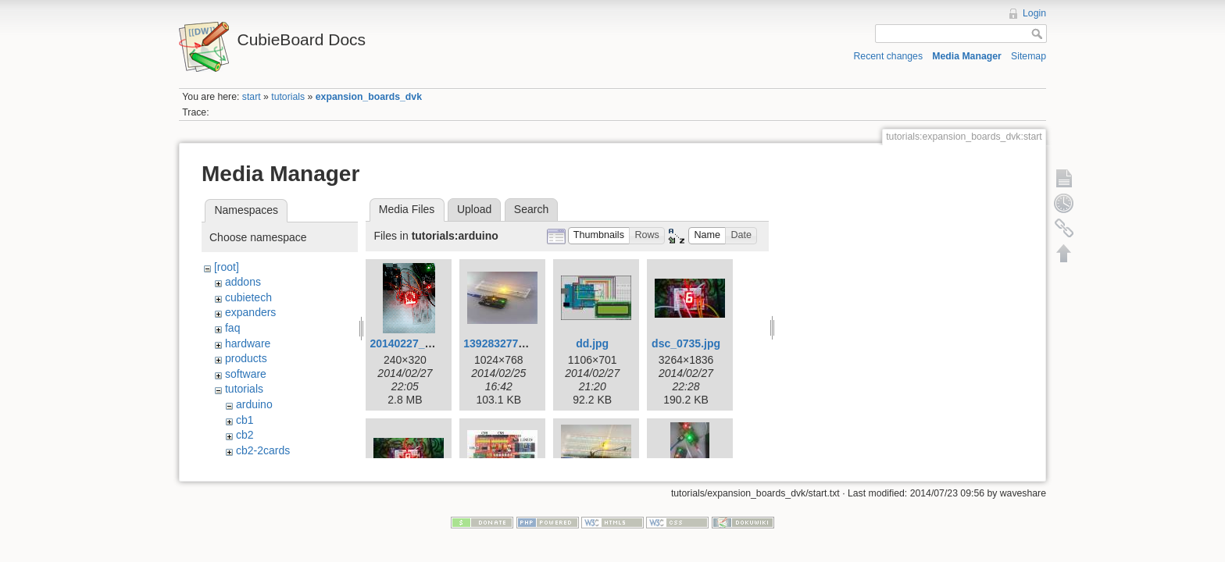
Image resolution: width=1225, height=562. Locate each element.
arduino (254, 404)
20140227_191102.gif (423, 343)
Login (1034, 13)
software (245, 374)
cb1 (245, 420)
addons (243, 282)
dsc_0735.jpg (686, 343)
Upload (474, 209)
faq (232, 328)
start (251, 96)
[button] (599, 236)
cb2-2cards (263, 450)
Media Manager (967, 56)
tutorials (288, 96)
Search (531, 209)
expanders (250, 312)
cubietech (248, 297)
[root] (226, 267)
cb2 (245, 435)
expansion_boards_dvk (369, 96)
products (246, 358)
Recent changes (888, 56)
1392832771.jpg (503, 343)
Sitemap (1028, 56)
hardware (247, 343)
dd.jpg (592, 343)
